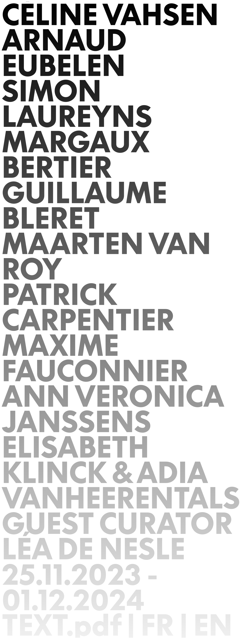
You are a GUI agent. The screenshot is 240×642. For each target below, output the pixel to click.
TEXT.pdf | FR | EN (117, 625)
